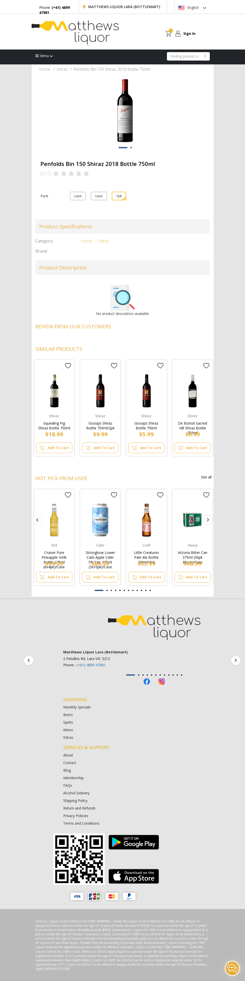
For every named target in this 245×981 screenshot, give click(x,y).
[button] (123, 147)
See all (206, 477)
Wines (68, 729)
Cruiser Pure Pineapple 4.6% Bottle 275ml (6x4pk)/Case (54, 554)
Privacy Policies (75, 815)
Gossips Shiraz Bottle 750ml (146, 424)
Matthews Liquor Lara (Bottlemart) (124, 6)
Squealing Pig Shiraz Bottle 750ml (54, 424)
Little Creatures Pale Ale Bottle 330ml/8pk (146, 554)
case (78, 195)
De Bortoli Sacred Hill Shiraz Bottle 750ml (192, 424)
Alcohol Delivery (76, 793)
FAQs (67, 785)
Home (44, 69)
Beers (68, 714)
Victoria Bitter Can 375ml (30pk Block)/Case (192, 554)
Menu (44, 55)
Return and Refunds (79, 808)
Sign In (189, 33)
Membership (73, 777)
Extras (68, 737)
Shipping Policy (75, 800)
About (68, 755)
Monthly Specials (77, 707)
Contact (69, 762)
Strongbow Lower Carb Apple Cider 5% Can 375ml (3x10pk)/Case (100, 554)
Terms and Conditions (81, 823)
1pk (119, 195)
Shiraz (62, 69)
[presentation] (37, 520)
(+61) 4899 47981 (91, 665)
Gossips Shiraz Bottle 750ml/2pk (100, 424)
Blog (67, 770)
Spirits (68, 722)
